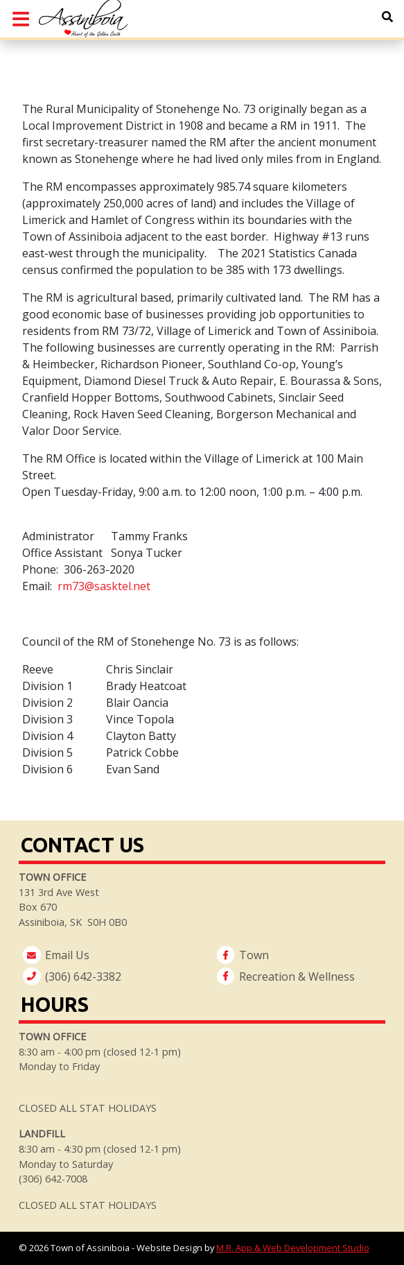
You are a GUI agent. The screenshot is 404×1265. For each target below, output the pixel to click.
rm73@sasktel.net (104, 586)
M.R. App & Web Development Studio (292, 1247)
